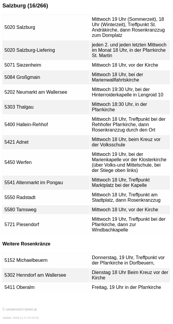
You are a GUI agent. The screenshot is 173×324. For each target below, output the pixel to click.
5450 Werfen (18, 162)
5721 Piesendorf (21, 224)
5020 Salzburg (19, 27)
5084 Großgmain (22, 77)
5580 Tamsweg (20, 209)
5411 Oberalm (19, 287)
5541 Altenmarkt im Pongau (33, 182)
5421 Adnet (16, 142)
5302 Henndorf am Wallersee (35, 275)
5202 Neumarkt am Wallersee (35, 92)
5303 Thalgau (19, 106)
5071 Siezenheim (22, 65)
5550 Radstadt (19, 197)
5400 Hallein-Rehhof (26, 124)
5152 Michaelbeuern (26, 260)
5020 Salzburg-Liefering (29, 50)
